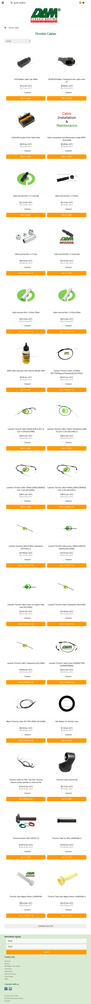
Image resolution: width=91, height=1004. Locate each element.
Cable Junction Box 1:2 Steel (26, 254)
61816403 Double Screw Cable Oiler (26, 137)
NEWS (6, 979)
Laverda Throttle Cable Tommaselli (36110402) (26, 663)
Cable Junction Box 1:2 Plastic (67, 196)
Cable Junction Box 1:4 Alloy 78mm (26, 312)
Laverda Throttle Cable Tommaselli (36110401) (67, 604)
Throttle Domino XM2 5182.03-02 (26, 838)
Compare (27, 92)
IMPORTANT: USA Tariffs (12, 966)
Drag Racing (9, 971)
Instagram (10, 988)
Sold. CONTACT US (25, 273)
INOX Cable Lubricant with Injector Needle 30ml (26, 371)
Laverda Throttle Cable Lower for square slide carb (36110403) (26, 605)
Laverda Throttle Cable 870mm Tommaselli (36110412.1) (26, 547)
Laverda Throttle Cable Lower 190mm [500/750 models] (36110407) (66, 547)
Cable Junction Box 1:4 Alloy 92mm (66, 312)
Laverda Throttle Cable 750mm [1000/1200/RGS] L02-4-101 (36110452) (26, 488)
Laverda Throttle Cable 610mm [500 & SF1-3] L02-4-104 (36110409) (26, 430)
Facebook (6, 988)
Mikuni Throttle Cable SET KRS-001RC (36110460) (25, 721)
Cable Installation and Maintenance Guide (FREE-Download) (66, 138)
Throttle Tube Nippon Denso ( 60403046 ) (26, 896)
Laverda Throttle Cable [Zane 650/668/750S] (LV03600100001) (67, 664)
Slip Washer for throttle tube (66, 721)
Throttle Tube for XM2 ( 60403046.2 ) (67, 838)
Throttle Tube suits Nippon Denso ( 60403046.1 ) (67, 896)
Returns (7, 964)
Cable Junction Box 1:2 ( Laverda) (26, 196)
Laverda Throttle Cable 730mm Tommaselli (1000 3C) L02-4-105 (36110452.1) (66, 430)
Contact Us (8, 969)
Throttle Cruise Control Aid (66, 780)
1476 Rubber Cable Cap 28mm (26, 79)
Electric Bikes (9, 976)
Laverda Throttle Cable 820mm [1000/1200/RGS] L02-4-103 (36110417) (67, 488)
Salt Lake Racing (10, 974)
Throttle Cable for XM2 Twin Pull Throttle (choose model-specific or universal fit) (26, 781)
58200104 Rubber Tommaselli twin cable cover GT (66, 80)
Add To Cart (26, 98)
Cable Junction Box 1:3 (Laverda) (67, 254)
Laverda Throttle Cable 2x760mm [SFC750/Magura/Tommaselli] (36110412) (67, 372)
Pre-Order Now (25, 799)
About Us (8, 961)
